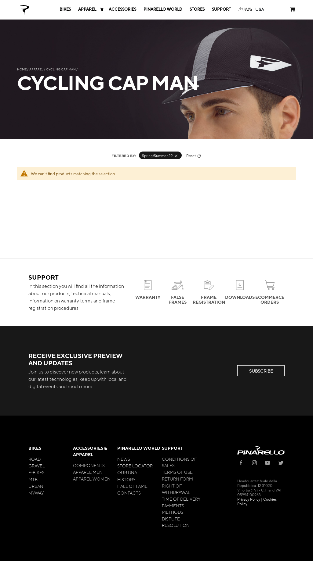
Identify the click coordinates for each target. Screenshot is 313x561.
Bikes (34, 448)
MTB (33, 479)
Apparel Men (88, 472)
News (123, 459)
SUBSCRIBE (261, 370)
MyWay (36, 492)
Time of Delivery (181, 499)
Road (34, 459)
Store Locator (135, 465)
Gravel (36, 465)
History (126, 479)
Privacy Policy (248, 499)
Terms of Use (177, 472)
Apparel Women (92, 478)
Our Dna (127, 472)
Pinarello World (138, 448)
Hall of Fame (132, 486)
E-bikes (36, 472)
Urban (35, 486)
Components (89, 465)
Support (172, 448)
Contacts (129, 492)
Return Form (177, 478)
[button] (259, 9)
